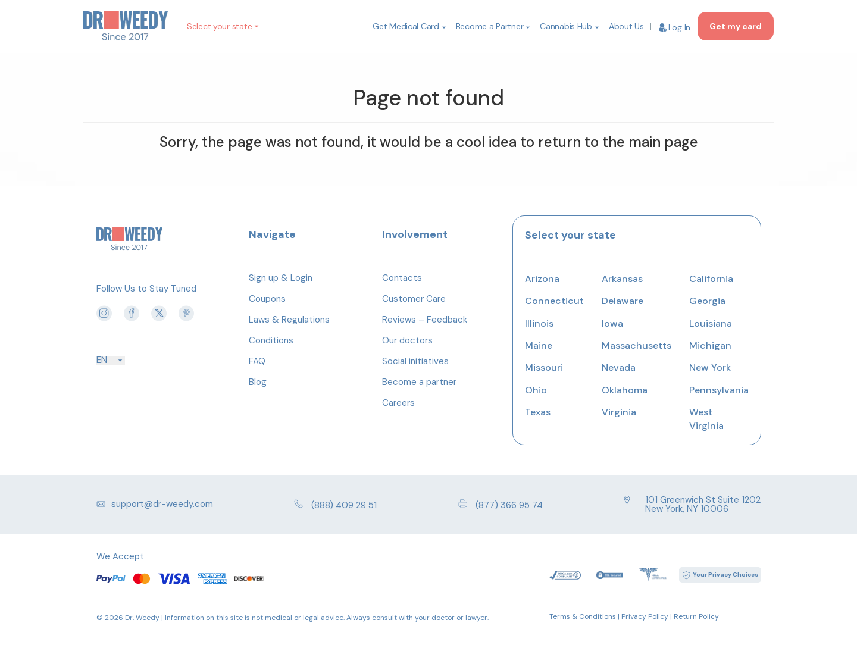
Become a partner (419, 382)
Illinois (539, 323)
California (711, 279)
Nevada (619, 367)
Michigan (710, 345)
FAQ (257, 361)
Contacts (402, 278)
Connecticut (554, 301)
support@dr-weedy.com (154, 504)
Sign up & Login (280, 278)
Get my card (735, 26)
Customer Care (414, 299)
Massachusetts (636, 345)
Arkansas (622, 279)
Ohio (536, 390)
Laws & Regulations (289, 320)
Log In (674, 27)
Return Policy (696, 616)
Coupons (267, 299)
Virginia (619, 412)
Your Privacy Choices (725, 574)
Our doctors (407, 340)
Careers (398, 403)
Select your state (219, 26)
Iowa (612, 323)
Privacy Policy (644, 616)
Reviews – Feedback (424, 320)
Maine (538, 345)
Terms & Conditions (582, 616)
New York (710, 367)
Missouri (544, 367)
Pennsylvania (719, 390)
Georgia (707, 301)
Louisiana (710, 323)
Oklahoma (625, 390)
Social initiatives (415, 361)
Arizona (542, 279)
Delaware (622, 301)
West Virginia (706, 418)
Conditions (271, 340)
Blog (258, 382)
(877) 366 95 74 (500, 504)
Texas (538, 412)
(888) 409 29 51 (335, 504)
